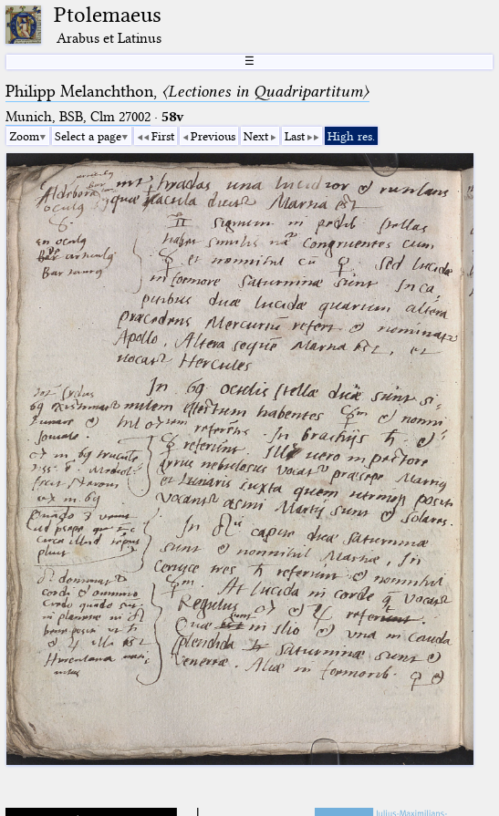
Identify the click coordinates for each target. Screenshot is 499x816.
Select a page (88, 136)
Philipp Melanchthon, (187, 91)
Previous (213, 136)
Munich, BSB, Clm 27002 (78, 116)
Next (256, 136)
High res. (351, 136)
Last (295, 136)
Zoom (24, 136)
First (162, 136)
